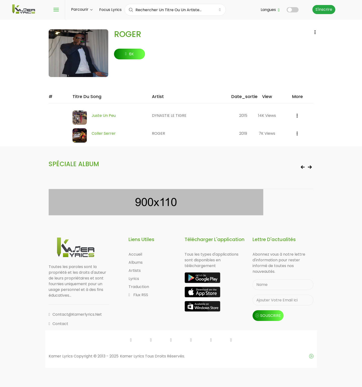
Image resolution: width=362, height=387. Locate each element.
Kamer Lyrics (132, 356)
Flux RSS (138, 295)
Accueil (135, 254)
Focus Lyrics (110, 9)
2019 (243, 133)
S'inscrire (323, 9)
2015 (243, 115)
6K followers (130, 55)
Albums (136, 262)
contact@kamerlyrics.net (75, 314)
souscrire (268, 315)
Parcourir (82, 9)
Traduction (139, 286)
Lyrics (134, 278)
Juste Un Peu (104, 115)
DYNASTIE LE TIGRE (169, 115)
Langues (270, 9)
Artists (135, 270)
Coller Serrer (104, 133)
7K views (267, 133)
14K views (267, 115)
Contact (58, 323)
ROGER (158, 133)
